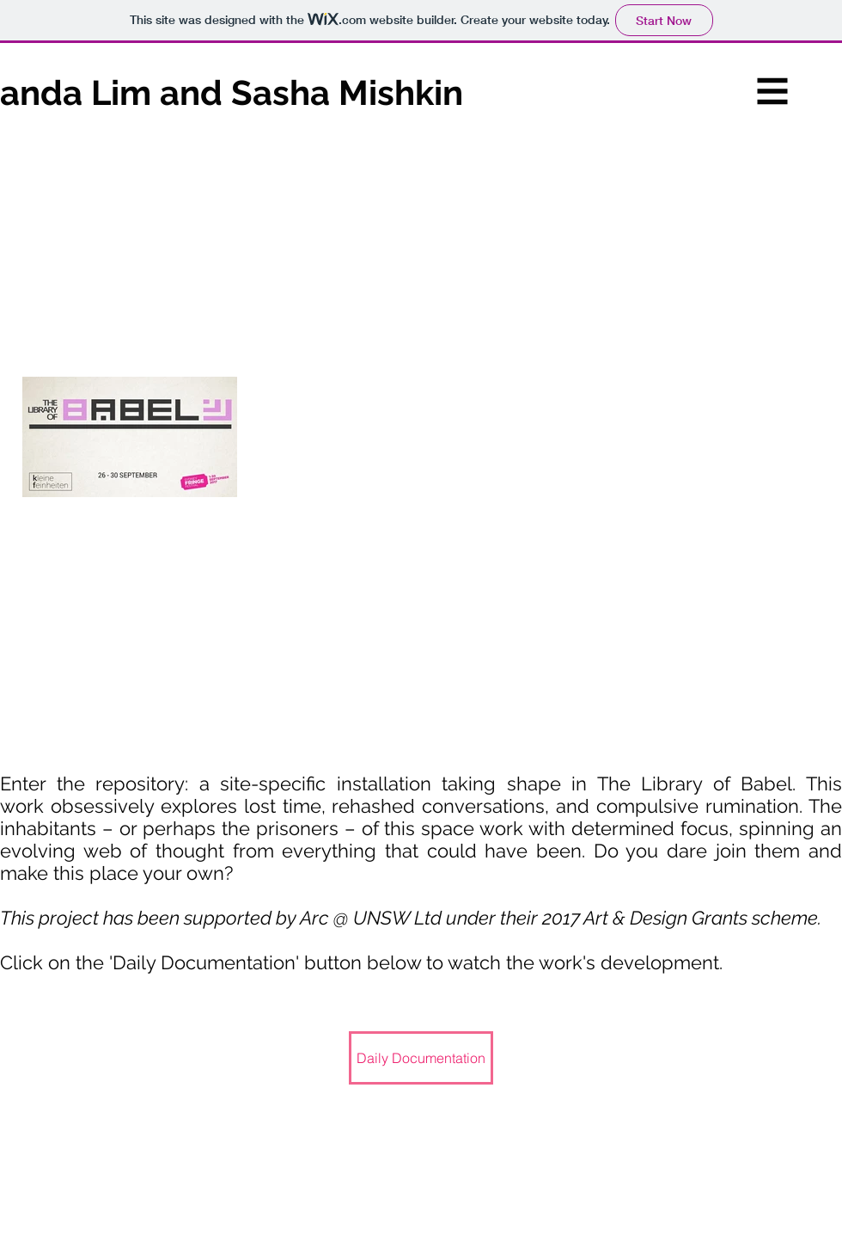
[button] (773, 91)
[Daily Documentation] (421, 1058)
